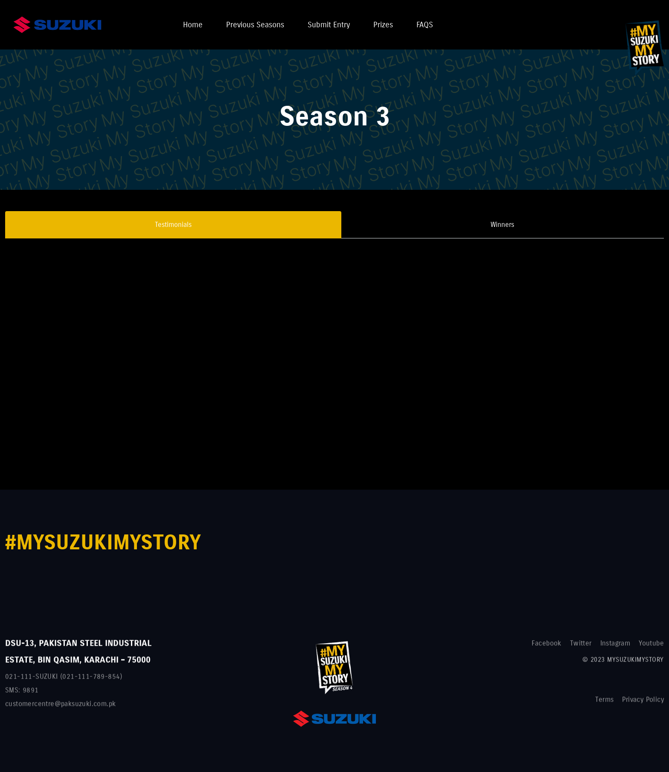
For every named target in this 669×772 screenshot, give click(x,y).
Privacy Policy (643, 702)
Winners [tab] (502, 225)
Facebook (546, 646)
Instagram (615, 646)
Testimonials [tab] (173, 225)
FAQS (424, 24)
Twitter (581, 646)
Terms (604, 702)
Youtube (651, 646)
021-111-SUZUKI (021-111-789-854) (63, 680)
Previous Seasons (255, 24)
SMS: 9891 (22, 693)
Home (193, 24)
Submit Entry (329, 24)
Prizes (383, 24)
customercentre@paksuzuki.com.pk (60, 707)
